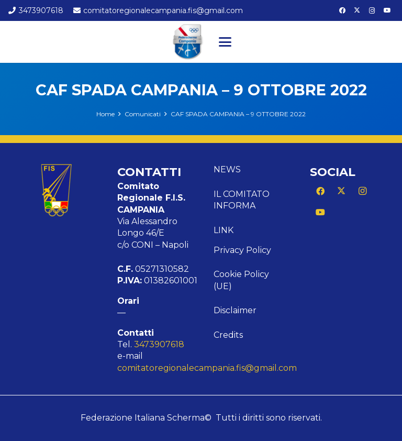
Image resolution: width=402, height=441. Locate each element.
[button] (225, 42)
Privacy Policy (242, 250)
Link (223, 230)
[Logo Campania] (188, 42)
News (227, 169)
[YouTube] (387, 10)
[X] (357, 10)
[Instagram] (372, 10)
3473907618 (159, 344)
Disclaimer (235, 310)
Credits (228, 335)
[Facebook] (342, 10)
